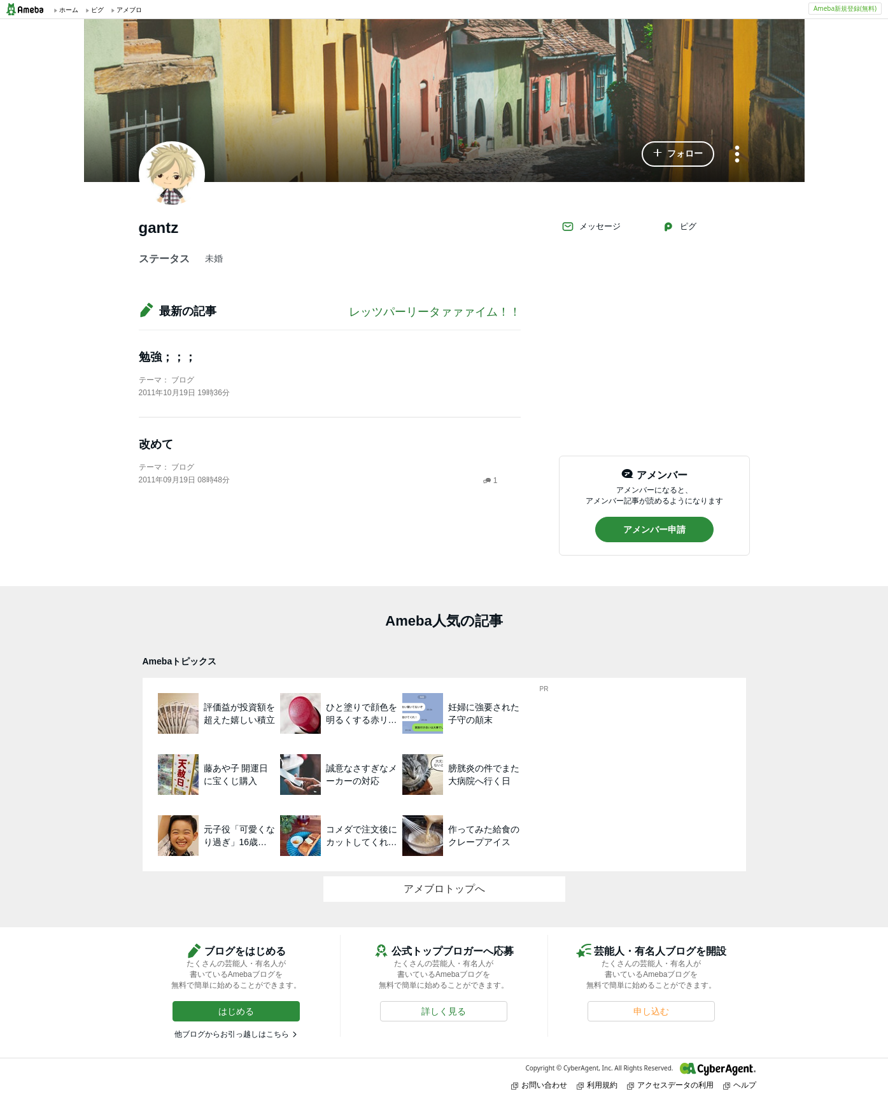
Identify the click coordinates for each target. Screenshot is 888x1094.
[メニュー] (737, 155)
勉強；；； (167, 357)
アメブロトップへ (444, 888)
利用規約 (597, 1084)
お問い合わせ (539, 1084)
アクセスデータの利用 (670, 1084)
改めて (156, 444)
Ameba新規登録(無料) (845, 8)
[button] (678, 154)
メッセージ (591, 226)
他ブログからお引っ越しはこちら (231, 1034)
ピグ (679, 226)
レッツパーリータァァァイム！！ (435, 311)
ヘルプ (739, 1084)
